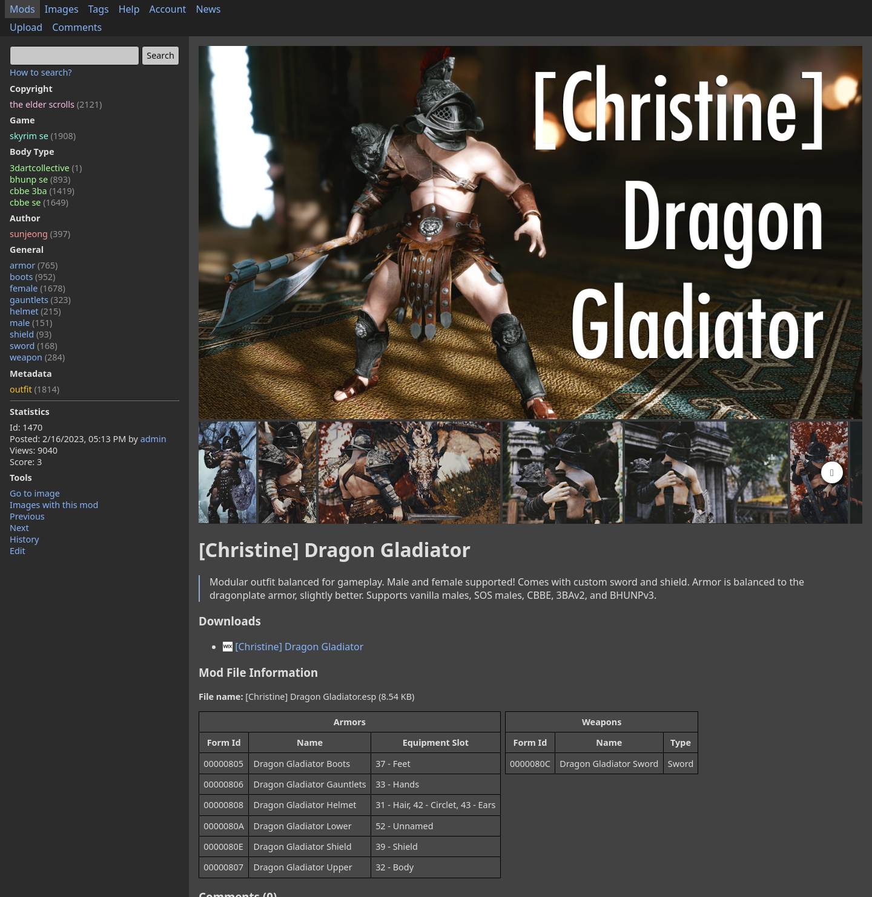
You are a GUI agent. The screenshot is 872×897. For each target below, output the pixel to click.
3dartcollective (46, 168)
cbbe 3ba (42, 191)
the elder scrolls (56, 104)
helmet (35, 311)
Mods (22, 9)
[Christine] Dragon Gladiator (293, 646)
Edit (17, 550)
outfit (34, 389)
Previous (27, 516)
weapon (37, 357)
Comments (77, 27)
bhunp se (40, 179)
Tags (98, 9)
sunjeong (40, 234)
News (208, 9)
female (37, 288)
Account (168, 9)
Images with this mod (54, 504)
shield (30, 334)
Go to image (35, 493)
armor (34, 265)
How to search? (41, 72)
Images (62, 9)
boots (32, 276)
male (31, 322)
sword (34, 345)
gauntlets (40, 299)
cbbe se (39, 202)
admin (153, 439)
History (24, 539)
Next (19, 527)
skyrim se (43, 136)
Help (129, 9)
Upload (26, 27)
